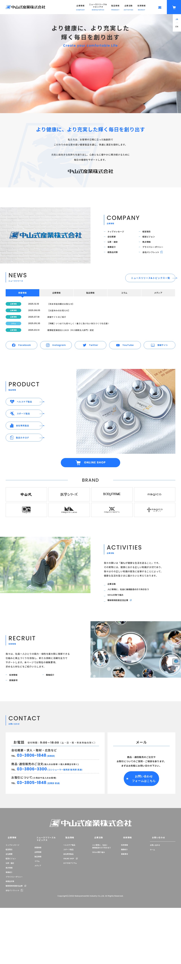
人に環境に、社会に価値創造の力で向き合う (132, 633)
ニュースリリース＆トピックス (42, 894)
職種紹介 (52, 725)
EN (176, 26)
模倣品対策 (115, 264)
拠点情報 (148, 248)
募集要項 (15, 733)
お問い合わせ (155, 894)
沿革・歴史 (115, 248)
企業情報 (9, 894)
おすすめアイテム (70, 919)
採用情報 (15, 725)
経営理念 (148, 232)
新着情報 (38, 901)
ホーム (152, 905)
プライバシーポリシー (156, 256)
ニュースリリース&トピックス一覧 (150, 291)
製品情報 (38, 910)
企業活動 (113, 626)
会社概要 (113, 240)
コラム (37, 915)
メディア (38, 919)
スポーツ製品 (68, 905)
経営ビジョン (151, 240)
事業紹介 (113, 256)
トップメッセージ (118, 232)
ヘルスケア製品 (69, 901)
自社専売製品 (68, 910)
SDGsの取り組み (118, 641)
